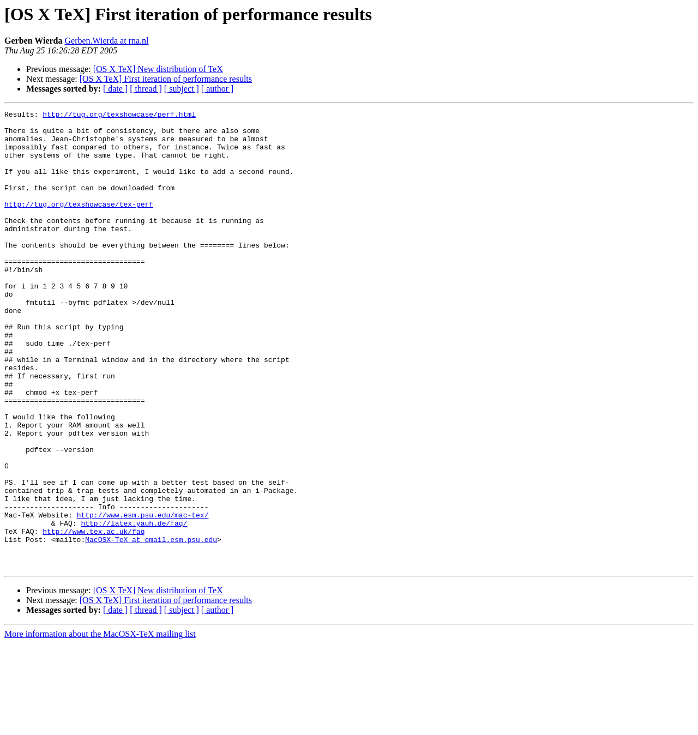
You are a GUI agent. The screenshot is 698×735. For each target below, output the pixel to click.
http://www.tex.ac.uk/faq (94, 616)
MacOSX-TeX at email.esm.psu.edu (151, 626)
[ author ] (217, 88)
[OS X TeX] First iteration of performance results (166, 78)
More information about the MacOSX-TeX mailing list (100, 725)
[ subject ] (181, 88)
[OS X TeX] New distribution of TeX (158, 69)
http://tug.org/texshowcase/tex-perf (78, 223)
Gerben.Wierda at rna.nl (107, 40)
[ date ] (115, 88)
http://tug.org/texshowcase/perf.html (119, 116)
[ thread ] (146, 88)
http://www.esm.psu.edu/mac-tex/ (143, 596)
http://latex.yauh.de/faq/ (134, 606)
